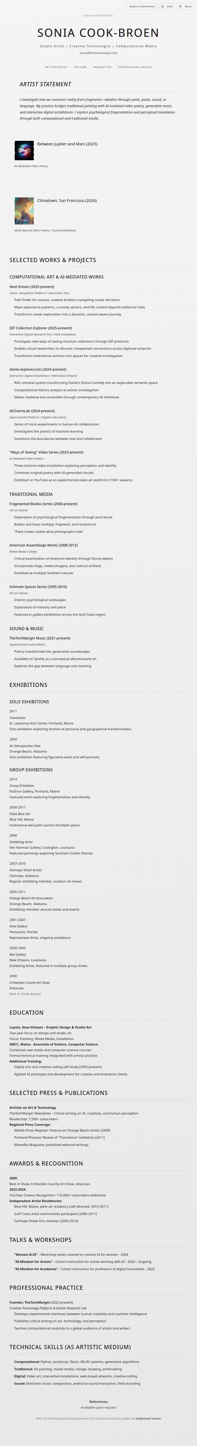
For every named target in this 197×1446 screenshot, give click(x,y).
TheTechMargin (37, 1304)
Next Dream (19, 286)
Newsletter (103, 67)
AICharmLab (19, 411)
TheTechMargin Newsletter (30, 1114)
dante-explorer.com (25, 369)
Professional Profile (135, 67)
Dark (167, 6)
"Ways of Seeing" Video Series (34, 452)
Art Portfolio (56, 67)
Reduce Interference (142, 6)
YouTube (80, 67)
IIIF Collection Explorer (28, 328)
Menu (185, 6)
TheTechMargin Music (27, 638)
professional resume (148, 1420)
